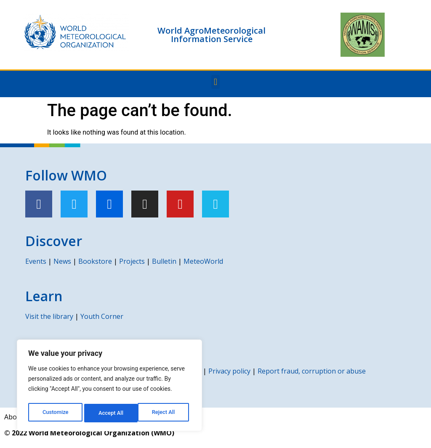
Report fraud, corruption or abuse (312, 371)
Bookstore (95, 261)
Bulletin (164, 261)
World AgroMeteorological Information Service (211, 35)
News (62, 261)
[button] (215, 82)
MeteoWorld (203, 261)
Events (35, 261)
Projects (132, 261)
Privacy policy (229, 371)
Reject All (110, 413)
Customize (55, 413)
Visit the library (49, 316)
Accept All (164, 413)
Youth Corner (101, 316)
